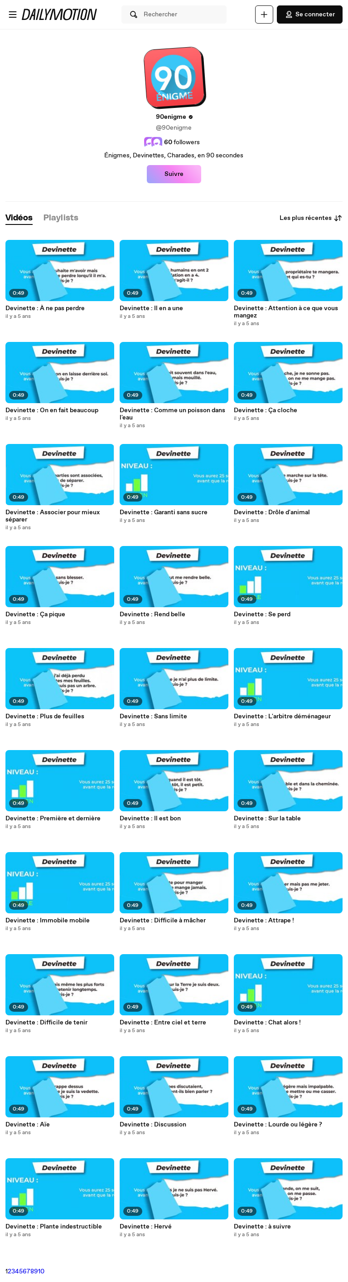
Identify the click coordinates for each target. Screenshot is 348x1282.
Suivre (174, 174)
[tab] (19, 218)
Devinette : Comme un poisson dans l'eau (172, 414)
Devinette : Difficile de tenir (46, 1022)
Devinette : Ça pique (35, 614)
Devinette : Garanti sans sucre (164, 512)
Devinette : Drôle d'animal (272, 512)
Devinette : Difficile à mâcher (163, 920)
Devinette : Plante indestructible (53, 1226)
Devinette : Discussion (153, 1124)
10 (41, 1271)
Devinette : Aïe (27, 1124)
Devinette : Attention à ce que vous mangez (286, 312)
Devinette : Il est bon (150, 818)
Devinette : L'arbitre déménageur (282, 716)
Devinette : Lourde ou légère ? (278, 1124)
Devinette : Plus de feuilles (44, 716)
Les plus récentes (311, 218)
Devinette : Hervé (146, 1226)
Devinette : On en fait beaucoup (51, 410)
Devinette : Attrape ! (264, 920)
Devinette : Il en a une (151, 308)
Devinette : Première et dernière (53, 818)
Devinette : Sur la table (267, 818)
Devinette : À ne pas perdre (45, 308)
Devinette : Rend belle (152, 614)
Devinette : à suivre (262, 1226)
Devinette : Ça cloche (265, 410)
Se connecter (310, 14)
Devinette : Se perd (262, 614)
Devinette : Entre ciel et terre (163, 1022)
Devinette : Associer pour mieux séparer (52, 516)
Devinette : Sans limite (153, 716)
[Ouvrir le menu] (12, 14)
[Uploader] (264, 14)
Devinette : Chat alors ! (267, 1022)
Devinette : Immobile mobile (47, 920)
